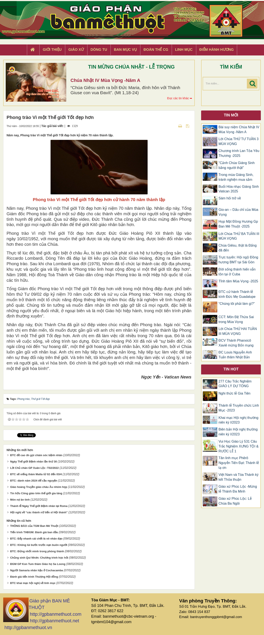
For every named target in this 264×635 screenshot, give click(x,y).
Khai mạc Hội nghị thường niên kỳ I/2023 (238, 420)
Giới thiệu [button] (52, 50)
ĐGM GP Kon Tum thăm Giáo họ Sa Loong (37, 564)
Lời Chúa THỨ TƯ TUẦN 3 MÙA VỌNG (238, 141)
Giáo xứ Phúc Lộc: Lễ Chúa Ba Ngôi (235, 501)
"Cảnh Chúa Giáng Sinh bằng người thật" (236, 165)
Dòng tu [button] (99, 50)
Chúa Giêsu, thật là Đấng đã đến (237, 248)
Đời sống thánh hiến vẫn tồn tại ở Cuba (237, 272)
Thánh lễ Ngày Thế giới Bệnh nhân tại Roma (39, 506)
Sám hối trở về (229, 198)
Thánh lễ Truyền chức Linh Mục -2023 (238, 408)
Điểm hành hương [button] (216, 50)
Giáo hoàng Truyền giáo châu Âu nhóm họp (38, 487)
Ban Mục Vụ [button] (125, 50)
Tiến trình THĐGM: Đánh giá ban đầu (34, 532)
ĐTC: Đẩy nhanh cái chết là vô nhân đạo (36, 538)
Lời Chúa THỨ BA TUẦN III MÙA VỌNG (238, 236)
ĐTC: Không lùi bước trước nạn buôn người (38, 545)
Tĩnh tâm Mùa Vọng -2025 (238, 281)
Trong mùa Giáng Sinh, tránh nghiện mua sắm (235, 177)
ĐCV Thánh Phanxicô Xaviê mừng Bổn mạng (235, 343)
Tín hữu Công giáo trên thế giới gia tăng (36, 493)
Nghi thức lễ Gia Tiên (234, 393)
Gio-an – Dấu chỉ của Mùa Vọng (238, 212)
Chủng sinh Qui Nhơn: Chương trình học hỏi (39, 557)
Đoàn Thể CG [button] (156, 50)
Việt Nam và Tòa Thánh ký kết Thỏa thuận (238, 477)
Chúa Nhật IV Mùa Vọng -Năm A (105, 80)
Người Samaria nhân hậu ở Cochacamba (36, 570)
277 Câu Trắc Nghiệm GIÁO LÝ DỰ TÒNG (235, 384)
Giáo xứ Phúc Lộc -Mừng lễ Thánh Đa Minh (237, 489)
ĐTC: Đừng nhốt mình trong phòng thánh (37, 551)
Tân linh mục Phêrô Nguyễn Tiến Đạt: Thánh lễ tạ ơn (238, 462)
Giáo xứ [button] (76, 50)
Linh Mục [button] (184, 50)
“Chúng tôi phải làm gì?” (236, 303)
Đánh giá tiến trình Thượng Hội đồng (34, 576)
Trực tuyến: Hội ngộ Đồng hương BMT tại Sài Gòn (238, 259)
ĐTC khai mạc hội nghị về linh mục (32, 583)
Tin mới (231, 115)
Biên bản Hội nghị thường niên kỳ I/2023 (238, 432)
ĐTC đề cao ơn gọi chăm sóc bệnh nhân (36, 455)
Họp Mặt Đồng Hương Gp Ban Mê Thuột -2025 (238, 224)
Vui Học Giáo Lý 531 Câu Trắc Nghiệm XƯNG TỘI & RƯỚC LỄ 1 (238, 446)
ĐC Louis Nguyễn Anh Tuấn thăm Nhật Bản (235, 355)
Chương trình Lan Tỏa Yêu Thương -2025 (238, 153)
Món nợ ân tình (20, 499)
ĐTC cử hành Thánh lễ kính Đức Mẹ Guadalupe (237, 294)
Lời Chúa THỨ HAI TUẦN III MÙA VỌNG (237, 331)
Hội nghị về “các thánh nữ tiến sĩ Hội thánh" (39, 512)
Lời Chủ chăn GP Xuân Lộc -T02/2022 (34, 467)
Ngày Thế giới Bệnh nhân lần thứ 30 (33, 461)
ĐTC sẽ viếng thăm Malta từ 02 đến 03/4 (36, 474)
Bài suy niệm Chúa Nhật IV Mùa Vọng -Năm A (238, 129)
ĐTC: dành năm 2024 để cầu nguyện (33, 480)
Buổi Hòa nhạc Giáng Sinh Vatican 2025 (238, 189)
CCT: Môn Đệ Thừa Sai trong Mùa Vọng (236, 319)
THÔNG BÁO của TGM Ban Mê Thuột (34, 525)
